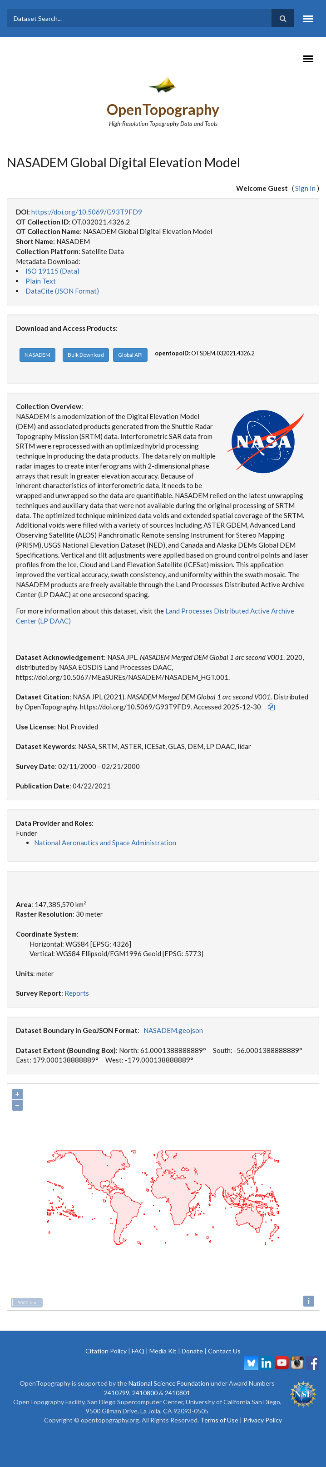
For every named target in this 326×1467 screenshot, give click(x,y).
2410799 (116, 1393)
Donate (192, 1351)
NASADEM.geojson (173, 1030)
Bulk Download (86, 354)
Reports (76, 993)
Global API (130, 354)
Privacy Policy (262, 1420)
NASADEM (37, 354)
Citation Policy (106, 1351)
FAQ (138, 1351)
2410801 (177, 1393)
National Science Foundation (168, 1383)
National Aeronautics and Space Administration (105, 842)
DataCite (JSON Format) (62, 291)
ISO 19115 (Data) (52, 271)
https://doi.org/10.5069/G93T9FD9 (86, 212)
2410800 (145, 1393)
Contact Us (224, 1351)
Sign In (305, 188)
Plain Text (40, 281)
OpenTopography (163, 109)
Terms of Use (219, 1420)
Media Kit (163, 1351)
